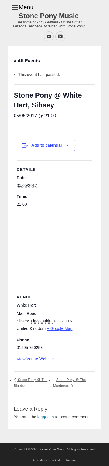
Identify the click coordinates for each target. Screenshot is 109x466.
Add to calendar (46, 145)
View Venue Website (35, 359)
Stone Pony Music (49, 16)
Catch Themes (65, 460)
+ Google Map (59, 328)
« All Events (27, 60)
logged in (45, 417)
